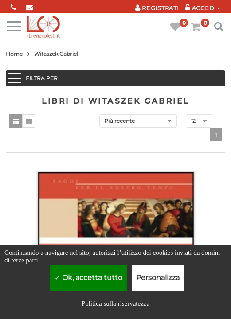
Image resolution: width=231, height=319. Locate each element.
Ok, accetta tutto (88, 277)
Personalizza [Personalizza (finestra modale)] (158, 277)
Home (14, 54)
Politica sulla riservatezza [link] (115, 303)
